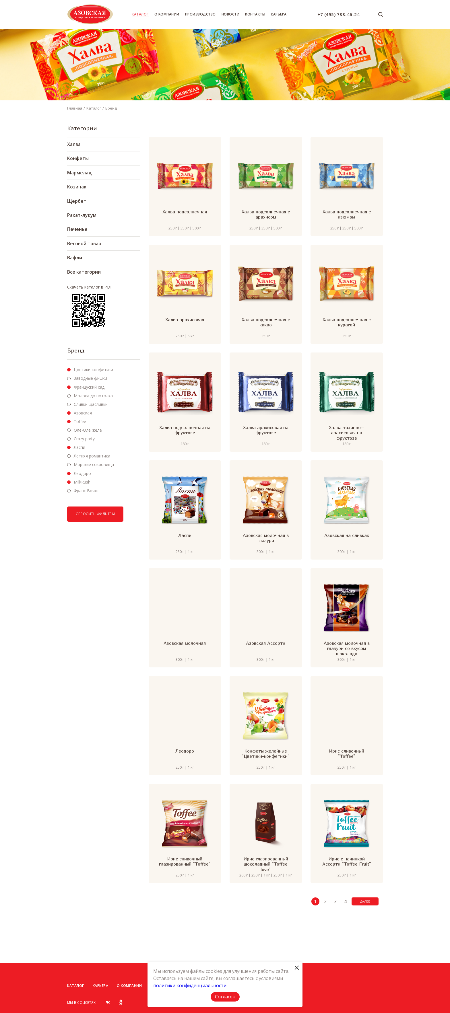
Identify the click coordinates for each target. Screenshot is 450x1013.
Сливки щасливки (91, 404)
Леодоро (82, 473)
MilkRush (82, 482)
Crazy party (84, 438)
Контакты (255, 14)
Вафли (74, 257)
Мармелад (79, 173)
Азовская (83, 413)
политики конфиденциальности (189, 985)
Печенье (77, 229)
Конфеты (78, 158)
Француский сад (89, 387)
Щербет (76, 201)
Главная (74, 108)
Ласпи (79, 447)
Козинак (76, 187)
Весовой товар (84, 243)
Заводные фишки (90, 378)
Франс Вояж (86, 490)
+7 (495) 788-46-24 (338, 14)
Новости (231, 14)
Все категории (84, 272)
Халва (74, 144)
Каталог (140, 14)
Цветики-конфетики (93, 369)
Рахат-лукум (81, 215)
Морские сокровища (94, 464)
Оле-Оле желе (88, 430)
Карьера (279, 14)
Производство (200, 14)
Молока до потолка (93, 395)
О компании (166, 14)
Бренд (111, 108)
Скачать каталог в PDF (90, 287)
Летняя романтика (92, 456)
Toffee (80, 421)
